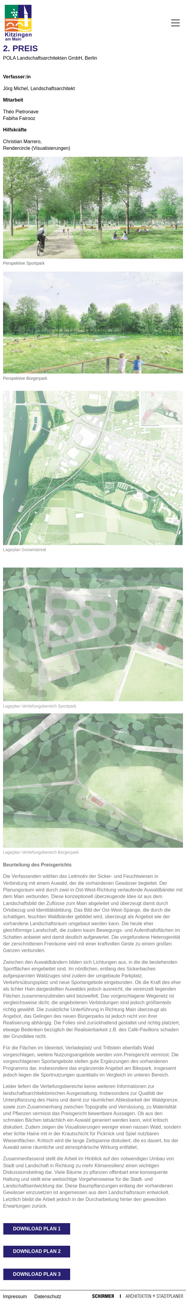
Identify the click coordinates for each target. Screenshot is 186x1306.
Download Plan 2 (36, 1251)
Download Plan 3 (36, 1274)
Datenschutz (47, 1296)
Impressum (15, 1296)
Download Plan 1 (36, 1228)
